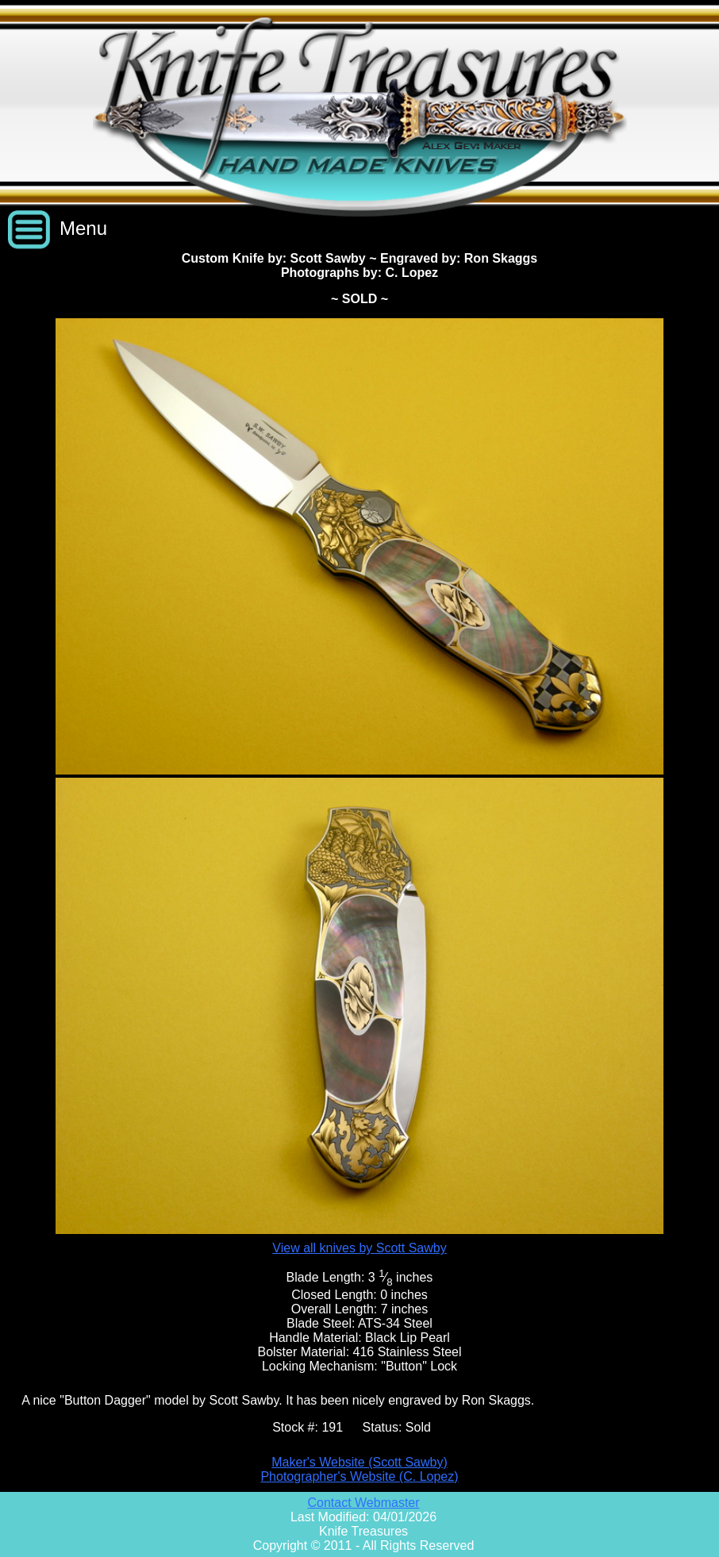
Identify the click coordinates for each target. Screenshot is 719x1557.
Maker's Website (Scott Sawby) (359, 1462)
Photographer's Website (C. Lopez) (359, 1476)
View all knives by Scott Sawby (359, 1248)
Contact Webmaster (363, 1502)
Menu (83, 228)
